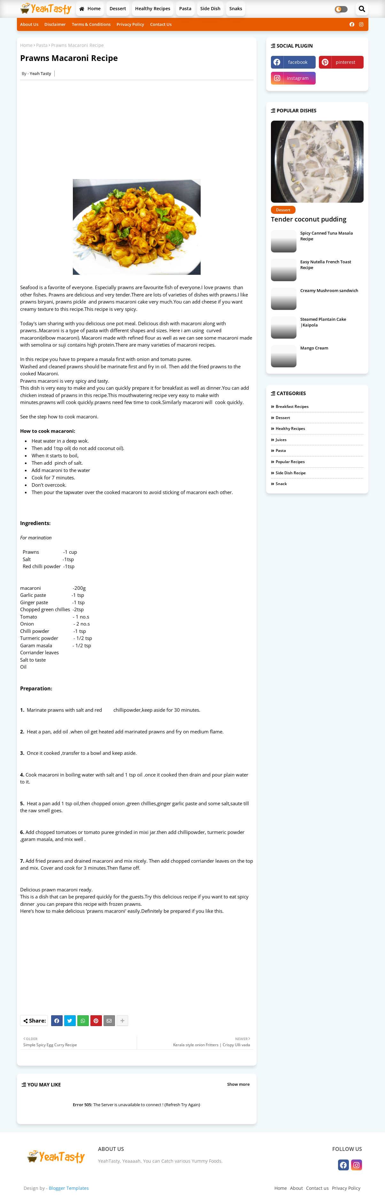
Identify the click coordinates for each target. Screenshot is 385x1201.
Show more (238, 1084)
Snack (281, 483)
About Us (29, 24)
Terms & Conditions (91, 24)
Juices (281, 439)
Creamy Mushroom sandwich (329, 290)
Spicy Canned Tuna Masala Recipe (326, 236)
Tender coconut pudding (308, 219)
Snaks (235, 8)
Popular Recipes (290, 461)
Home (90, 8)
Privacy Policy (130, 24)
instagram (298, 78)
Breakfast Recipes (292, 406)
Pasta (185, 8)
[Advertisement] (140, 129)
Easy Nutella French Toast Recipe (325, 264)
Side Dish (210, 8)
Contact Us (161, 24)
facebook (297, 62)
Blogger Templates (69, 1188)
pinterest (345, 62)
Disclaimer (55, 24)
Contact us (317, 1188)
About (296, 1188)
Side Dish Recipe (291, 473)
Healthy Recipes (152, 8)
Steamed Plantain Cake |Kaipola (323, 322)
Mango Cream (314, 348)
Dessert (118, 8)
